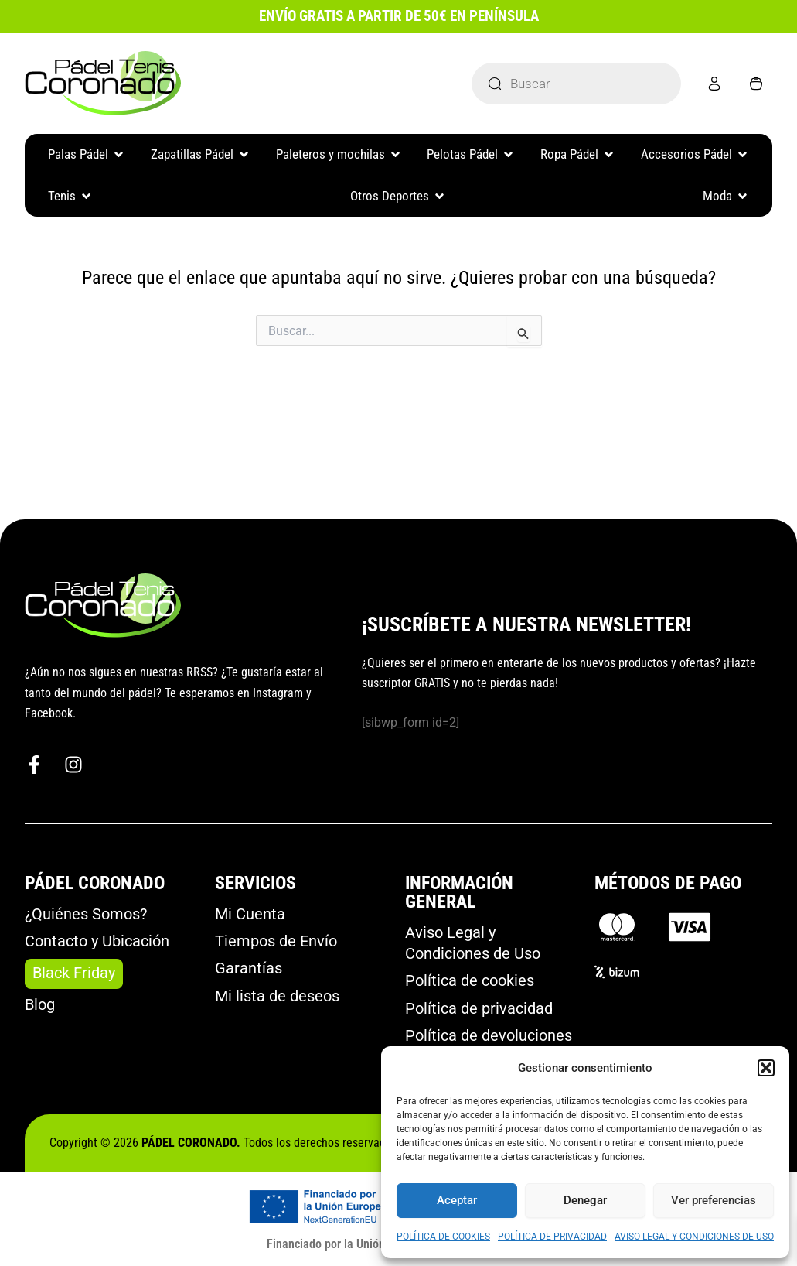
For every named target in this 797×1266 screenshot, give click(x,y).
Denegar (585, 1200)
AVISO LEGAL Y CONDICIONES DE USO (694, 1236)
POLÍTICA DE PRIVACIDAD (552, 1236)
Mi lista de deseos (277, 995)
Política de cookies (469, 979)
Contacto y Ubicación (97, 938)
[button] (766, 1068)
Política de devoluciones (488, 1035)
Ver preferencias (713, 1200)
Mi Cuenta (250, 911)
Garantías (248, 966)
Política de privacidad (479, 1007)
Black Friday (73, 971)
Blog (40, 1003)
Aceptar (457, 1200)
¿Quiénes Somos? (86, 911)
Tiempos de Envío (276, 938)
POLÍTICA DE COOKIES (443, 1236)
